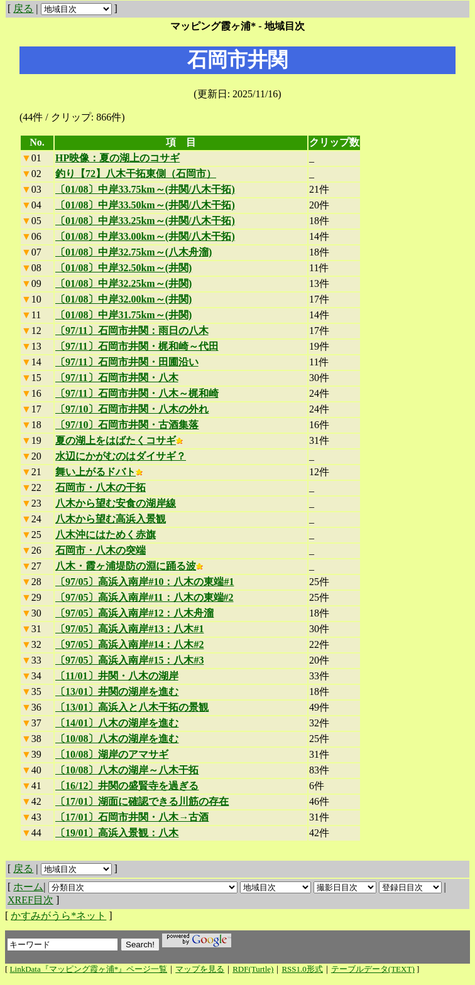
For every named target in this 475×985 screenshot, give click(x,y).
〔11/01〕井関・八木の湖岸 (116, 675)
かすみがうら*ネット (58, 915)
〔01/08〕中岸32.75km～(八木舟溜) (133, 252)
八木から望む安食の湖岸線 (115, 503)
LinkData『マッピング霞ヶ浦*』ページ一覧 (89, 969)
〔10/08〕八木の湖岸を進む (116, 738)
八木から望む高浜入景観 (110, 519)
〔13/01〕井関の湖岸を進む (116, 691)
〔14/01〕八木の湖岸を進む (116, 723)
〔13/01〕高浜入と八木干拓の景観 (132, 707)
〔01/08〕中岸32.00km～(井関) (123, 299)
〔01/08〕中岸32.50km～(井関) (123, 267)
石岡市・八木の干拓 (100, 487)
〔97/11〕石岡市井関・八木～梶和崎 (137, 393)
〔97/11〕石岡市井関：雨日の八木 (132, 330)
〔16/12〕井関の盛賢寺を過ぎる (127, 785)
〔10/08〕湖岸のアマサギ (111, 754)
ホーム (28, 886)
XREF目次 (30, 900)
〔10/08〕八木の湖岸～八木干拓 (127, 770)
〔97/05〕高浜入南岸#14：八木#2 (129, 644)
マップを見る (199, 969)
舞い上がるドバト (99, 471)
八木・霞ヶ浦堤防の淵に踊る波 (129, 566)
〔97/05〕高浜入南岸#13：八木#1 (129, 628)
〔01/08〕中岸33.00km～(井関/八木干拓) (145, 236)
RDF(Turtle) (252, 969)
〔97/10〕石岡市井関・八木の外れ (132, 409)
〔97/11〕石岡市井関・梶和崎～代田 (137, 346)
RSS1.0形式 (301, 969)
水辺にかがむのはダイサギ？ (120, 456)
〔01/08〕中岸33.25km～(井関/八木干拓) (145, 220)
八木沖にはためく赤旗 (105, 534)
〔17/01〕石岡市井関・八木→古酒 (132, 817)
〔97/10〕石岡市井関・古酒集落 (127, 424)
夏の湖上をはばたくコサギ (119, 440)
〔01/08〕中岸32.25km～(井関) (123, 283)
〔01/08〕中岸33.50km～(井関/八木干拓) (145, 205)
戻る (23, 8)
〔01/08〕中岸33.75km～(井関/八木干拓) (145, 189)
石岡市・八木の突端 (100, 550)
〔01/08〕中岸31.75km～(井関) (123, 314)
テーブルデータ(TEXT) (373, 969)
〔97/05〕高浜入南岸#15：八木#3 (129, 660)
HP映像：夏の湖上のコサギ (117, 158)
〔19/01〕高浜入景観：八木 (116, 832)
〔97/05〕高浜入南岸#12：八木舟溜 (134, 613)
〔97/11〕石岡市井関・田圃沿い (127, 362)
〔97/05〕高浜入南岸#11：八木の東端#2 (144, 597)
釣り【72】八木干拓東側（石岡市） (135, 173)
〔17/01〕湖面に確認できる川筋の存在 (142, 801)
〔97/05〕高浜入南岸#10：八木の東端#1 (144, 581)
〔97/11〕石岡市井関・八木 (116, 377)
